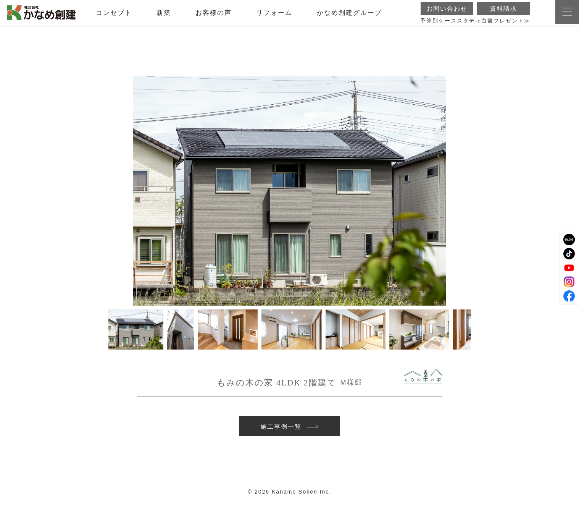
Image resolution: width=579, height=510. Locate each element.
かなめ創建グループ (349, 17)
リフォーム (274, 17)
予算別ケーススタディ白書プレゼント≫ (475, 25)
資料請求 (503, 13)
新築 (163, 17)
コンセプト (114, 17)
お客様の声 (213, 17)
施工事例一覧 (289, 428)
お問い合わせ (447, 13)
